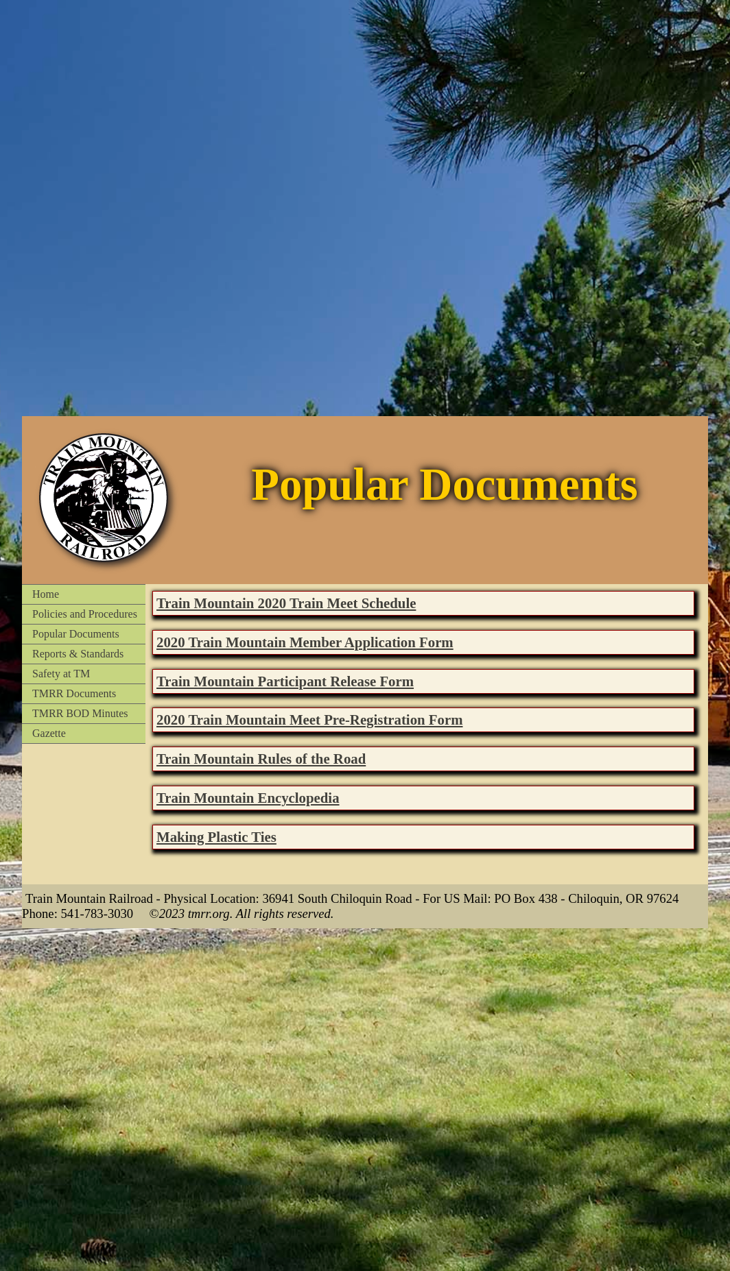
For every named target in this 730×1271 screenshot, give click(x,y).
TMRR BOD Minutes (80, 713)
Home (45, 594)
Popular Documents (75, 634)
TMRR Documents (74, 693)
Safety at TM (61, 673)
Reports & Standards (77, 653)
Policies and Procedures (84, 614)
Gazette (49, 733)
